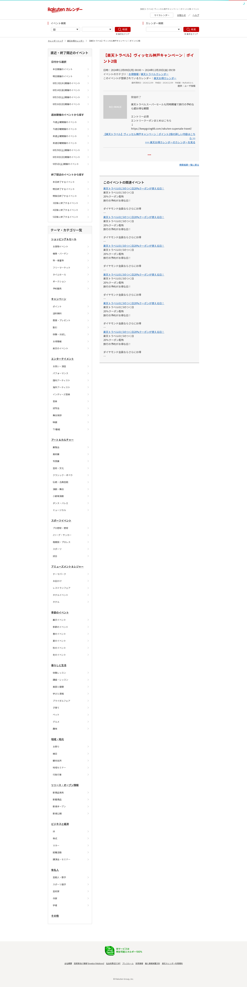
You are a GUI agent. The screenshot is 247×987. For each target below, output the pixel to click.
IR (54, 831)
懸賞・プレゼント (61, 320)
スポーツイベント (61, 520)
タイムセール (59, 274)
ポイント (57, 306)
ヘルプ (195, 15)
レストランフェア (61, 587)
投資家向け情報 (80, 963)
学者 (55, 905)
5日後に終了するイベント (65, 216)
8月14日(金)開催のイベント (66, 90)
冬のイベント (59, 654)
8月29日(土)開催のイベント (66, 150)
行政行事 (57, 774)
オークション (59, 281)
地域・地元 (57, 739)
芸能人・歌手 (59, 877)
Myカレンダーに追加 (149, 157)
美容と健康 (58, 686)
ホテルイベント (60, 594)
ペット (56, 714)
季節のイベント (60, 612)
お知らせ (181, 15)
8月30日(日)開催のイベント (66, 157)
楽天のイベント (60, 348)
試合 (55, 556)
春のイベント (59, 633)
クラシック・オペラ (63, 475)
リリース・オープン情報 (65, 785)
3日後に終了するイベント (65, 203)
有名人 (55, 870)
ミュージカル (59, 510)
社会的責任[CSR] (113, 963)
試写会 (56, 408)
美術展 (56, 454)
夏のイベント (59, 640)
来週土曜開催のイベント (65, 136)
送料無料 (57, 313)
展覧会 (56, 447)
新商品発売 (58, 792)
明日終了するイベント (64, 189)
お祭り (56, 746)
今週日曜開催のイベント (65, 129)
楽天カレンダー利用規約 (172, 963)
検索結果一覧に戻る (189, 169)
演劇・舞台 (58, 489)
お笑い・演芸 (59, 366)
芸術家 (56, 891)
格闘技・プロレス (61, 542)
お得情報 (57, 341)
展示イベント (59, 619)
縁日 (55, 753)
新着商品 (57, 799)
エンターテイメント (62, 359)
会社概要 (68, 963)
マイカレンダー (161, 15)
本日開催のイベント (63, 69)
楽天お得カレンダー (75, 40)
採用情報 (139, 963)
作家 (55, 898)
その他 (55, 916)
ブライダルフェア (61, 700)
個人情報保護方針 (152, 963)
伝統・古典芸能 (60, 482)
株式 (55, 838)
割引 (55, 327)
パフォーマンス (60, 373)
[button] (189, 169)
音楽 (55, 401)
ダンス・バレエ (60, 503)
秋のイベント (59, 647)
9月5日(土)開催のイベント (66, 163)
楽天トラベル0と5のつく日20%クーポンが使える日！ (133, 193)
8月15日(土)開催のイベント (66, 97)
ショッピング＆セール (63, 239)
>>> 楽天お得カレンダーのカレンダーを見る (170, 142)
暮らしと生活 (58, 665)
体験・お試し (59, 334)
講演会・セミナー (61, 859)
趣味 (55, 728)
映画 (55, 422)
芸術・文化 (58, 468)
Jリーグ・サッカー (62, 534)
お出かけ (57, 580)
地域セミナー (59, 767)
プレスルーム (128, 963)
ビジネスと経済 (60, 824)
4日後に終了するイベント (65, 209)
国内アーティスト (61, 380)
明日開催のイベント (63, 76)
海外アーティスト (61, 387)
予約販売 (57, 288)
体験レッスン (59, 672)
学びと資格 (58, 693)
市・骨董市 (58, 260)
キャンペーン (58, 299)
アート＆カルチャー (62, 440)
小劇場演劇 (58, 496)
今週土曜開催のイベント (65, 122)
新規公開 (57, 813)
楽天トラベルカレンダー (155, 74)
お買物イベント (60, 246)
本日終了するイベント (64, 181)
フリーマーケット (61, 267)
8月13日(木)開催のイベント (66, 83)
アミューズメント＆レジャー (67, 566)
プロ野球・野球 (60, 528)
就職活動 (57, 852)
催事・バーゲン (60, 253)
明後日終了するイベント (65, 195)
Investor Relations (95, 963)
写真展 (56, 461)
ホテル (56, 601)
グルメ (56, 721)
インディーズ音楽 (61, 394)
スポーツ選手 (59, 884)
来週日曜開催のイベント (65, 143)
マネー (56, 845)
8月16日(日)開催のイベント (66, 104)
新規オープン (59, 806)
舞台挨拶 (57, 415)
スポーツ (57, 549)
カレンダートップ (55, 40)
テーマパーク (59, 574)
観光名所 (57, 760)
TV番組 (56, 429)
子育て (56, 707)
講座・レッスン (60, 679)
